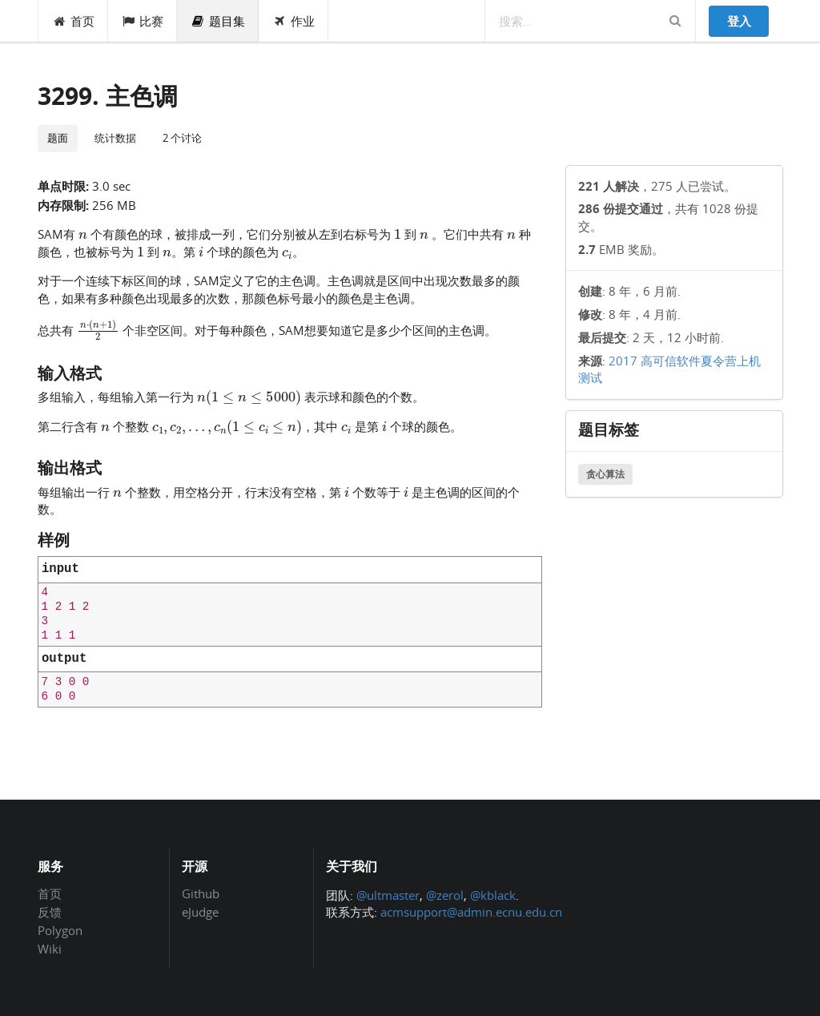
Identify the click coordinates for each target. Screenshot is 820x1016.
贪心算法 (605, 474)
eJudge (200, 911)
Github (200, 894)
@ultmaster (388, 895)
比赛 (143, 21)
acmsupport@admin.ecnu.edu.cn (471, 912)
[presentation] (82, 233)
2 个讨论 (182, 138)
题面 (57, 138)
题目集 (218, 21)
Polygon (60, 930)
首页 (73, 21)
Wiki (50, 948)
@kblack (493, 895)
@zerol (445, 895)
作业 (293, 21)
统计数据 (115, 138)
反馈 (50, 912)
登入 (739, 21)
